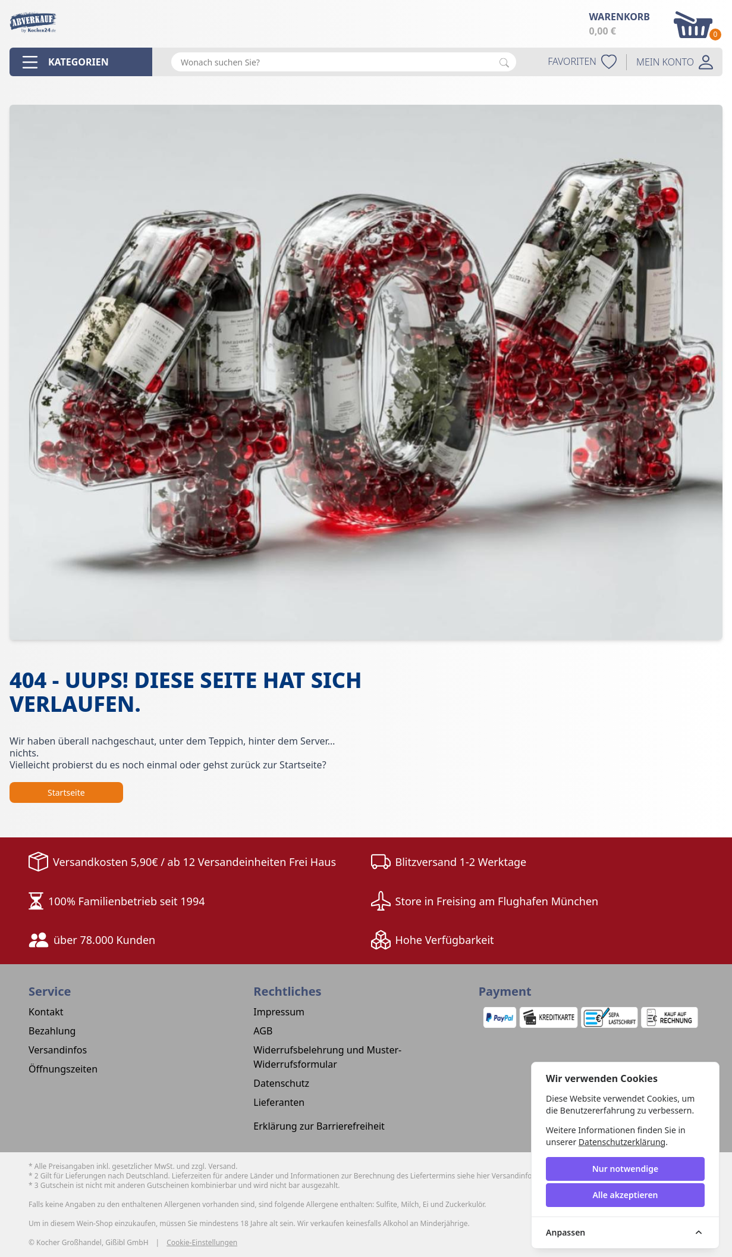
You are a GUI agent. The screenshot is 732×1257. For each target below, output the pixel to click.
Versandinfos (58, 1049)
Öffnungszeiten (63, 1068)
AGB (262, 1030)
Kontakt (46, 1011)
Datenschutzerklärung (622, 1141)
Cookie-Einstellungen (201, 1242)
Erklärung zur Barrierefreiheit (319, 1126)
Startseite (66, 792)
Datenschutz (281, 1083)
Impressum (278, 1011)
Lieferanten (278, 1102)
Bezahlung (52, 1030)
